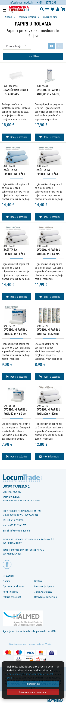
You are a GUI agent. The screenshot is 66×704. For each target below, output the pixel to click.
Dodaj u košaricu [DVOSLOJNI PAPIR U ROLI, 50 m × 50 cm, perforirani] (16, 376)
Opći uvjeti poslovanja (13, 586)
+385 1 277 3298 (15, 520)
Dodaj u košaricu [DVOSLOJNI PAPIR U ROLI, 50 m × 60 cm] (16, 456)
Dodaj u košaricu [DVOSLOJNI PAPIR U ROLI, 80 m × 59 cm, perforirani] (49, 296)
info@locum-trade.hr (21, 2)
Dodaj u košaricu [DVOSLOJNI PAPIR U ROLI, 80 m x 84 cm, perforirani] (49, 137)
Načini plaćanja (10, 591)
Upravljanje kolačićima (45, 597)
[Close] (33, 684)
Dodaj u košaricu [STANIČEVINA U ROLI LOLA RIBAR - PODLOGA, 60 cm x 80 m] (16, 137)
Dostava (38, 581)
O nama (6, 581)
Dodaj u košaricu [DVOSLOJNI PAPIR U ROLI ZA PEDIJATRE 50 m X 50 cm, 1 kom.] (49, 376)
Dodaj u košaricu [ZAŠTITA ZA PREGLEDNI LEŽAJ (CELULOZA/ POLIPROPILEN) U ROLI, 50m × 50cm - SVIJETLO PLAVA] (16, 217)
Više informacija (49, 456)
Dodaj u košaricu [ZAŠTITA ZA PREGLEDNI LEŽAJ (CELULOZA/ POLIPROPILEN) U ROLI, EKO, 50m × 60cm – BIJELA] (16, 296)
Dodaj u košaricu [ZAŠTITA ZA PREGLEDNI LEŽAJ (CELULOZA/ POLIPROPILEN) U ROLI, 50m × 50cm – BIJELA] (49, 217)
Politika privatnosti (12, 597)
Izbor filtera (33, 56)
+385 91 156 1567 (17, 525)
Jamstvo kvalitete (43, 591)
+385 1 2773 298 (46, 2)
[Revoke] (33, 692)
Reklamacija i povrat (44, 586)
